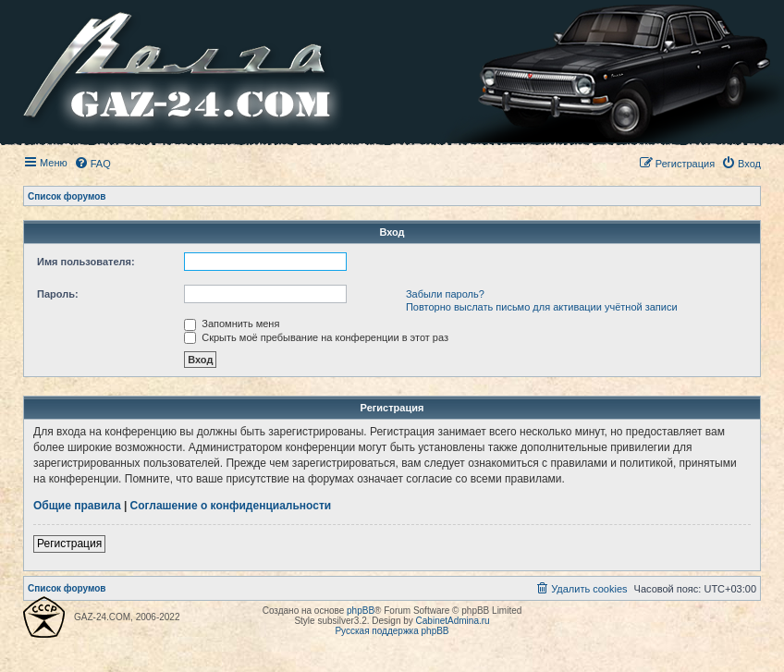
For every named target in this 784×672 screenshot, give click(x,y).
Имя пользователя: (86, 261)
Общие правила (77, 505)
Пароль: (58, 293)
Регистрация (69, 543)
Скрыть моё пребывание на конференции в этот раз (316, 337)
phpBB (360, 610)
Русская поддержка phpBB (391, 631)
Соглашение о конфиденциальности (231, 505)
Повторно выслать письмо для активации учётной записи (542, 306)
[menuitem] (92, 164)
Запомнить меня (231, 323)
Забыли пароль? (445, 293)
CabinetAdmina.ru (453, 621)
